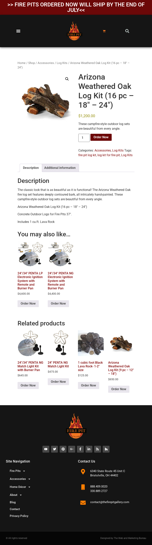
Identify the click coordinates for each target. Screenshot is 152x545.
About (16, 495)
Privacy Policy (19, 516)
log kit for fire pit (108, 155)
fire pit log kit (87, 155)
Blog (13, 502)
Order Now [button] (28, 303)
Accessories (46, 63)
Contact (15, 509)
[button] (18, 31)
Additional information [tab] (60, 168)
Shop (31, 63)
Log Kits (62, 63)
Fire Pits (18, 471)
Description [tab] (31, 168)
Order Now (101, 137)
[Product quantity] (84, 138)
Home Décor (20, 487)
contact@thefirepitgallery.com (109, 502)
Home (22, 63)
